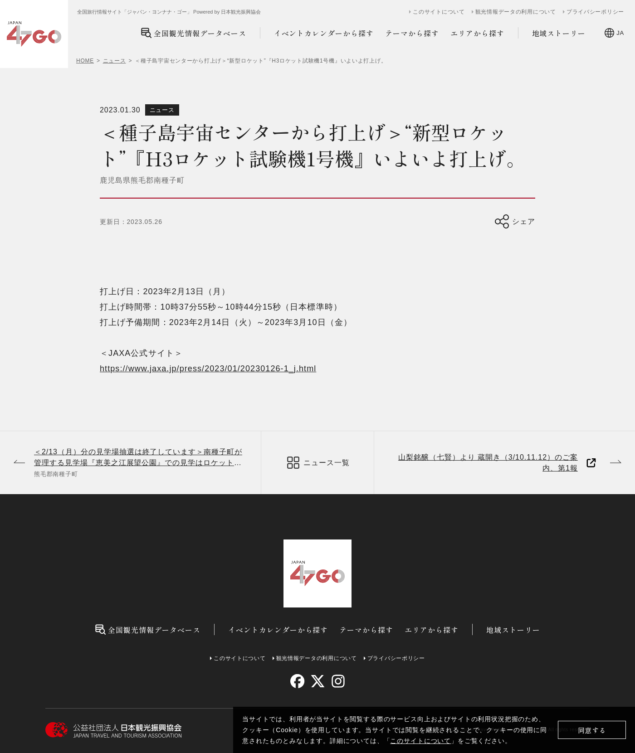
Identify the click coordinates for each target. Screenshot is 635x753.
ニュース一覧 (317, 463)
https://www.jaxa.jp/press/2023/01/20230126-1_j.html (208, 368)
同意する (592, 730)
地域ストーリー (559, 33)
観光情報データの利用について (515, 12)
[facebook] (297, 681)
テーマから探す (412, 33)
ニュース (114, 60)
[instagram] (337, 681)
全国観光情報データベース (193, 33)
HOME (85, 60)
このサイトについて (420, 740)
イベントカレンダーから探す (324, 33)
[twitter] (318, 681)
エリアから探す (477, 33)
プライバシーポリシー (595, 12)
